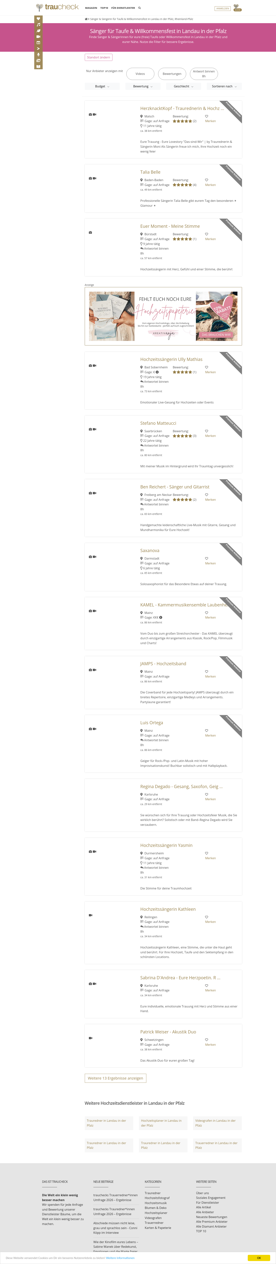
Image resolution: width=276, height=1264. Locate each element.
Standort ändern (98, 57)
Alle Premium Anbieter (212, 1222)
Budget (100, 86)
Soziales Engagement (210, 1198)
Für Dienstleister (207, 1203)
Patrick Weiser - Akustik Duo (168, 1032)
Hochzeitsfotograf (157, 1198)
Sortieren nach (222, 86)
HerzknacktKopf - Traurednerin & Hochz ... (182, 108)
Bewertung (141, 86)
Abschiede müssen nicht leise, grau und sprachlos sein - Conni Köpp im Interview (115, 1228)
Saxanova (149, 550)
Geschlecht (182, 86)
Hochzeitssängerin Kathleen (168, 909)
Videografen (153, 1218)
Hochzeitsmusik (156, 1203)
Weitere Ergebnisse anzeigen (115, 1078)
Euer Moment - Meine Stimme (170, 226)
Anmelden (222, 8)
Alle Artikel (203, 1207)
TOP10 (104, 8)
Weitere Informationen (124, 1258)
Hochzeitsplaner (156, 1213)
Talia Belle (150, 172)
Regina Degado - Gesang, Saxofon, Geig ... (181, 786)
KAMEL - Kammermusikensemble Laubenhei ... (186, 605)
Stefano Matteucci (158, 423)
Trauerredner (154, 1223)
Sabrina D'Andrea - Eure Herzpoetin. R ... (180, 978)
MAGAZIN (91, 8)
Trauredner (153, 1193)
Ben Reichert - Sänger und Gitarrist (174, 487)
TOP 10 (201, 1231)
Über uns (202, 1193)
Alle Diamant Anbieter (211, 1226)
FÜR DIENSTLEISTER (123, 8)
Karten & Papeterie (158, 1228)
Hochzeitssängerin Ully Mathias (171, 359)
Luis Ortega (151, 723)
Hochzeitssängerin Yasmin (166, 845)
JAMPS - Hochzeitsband (163, 664)
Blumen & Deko (156, 1208)
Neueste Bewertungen (211, 1217)
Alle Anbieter (205, 1212)
